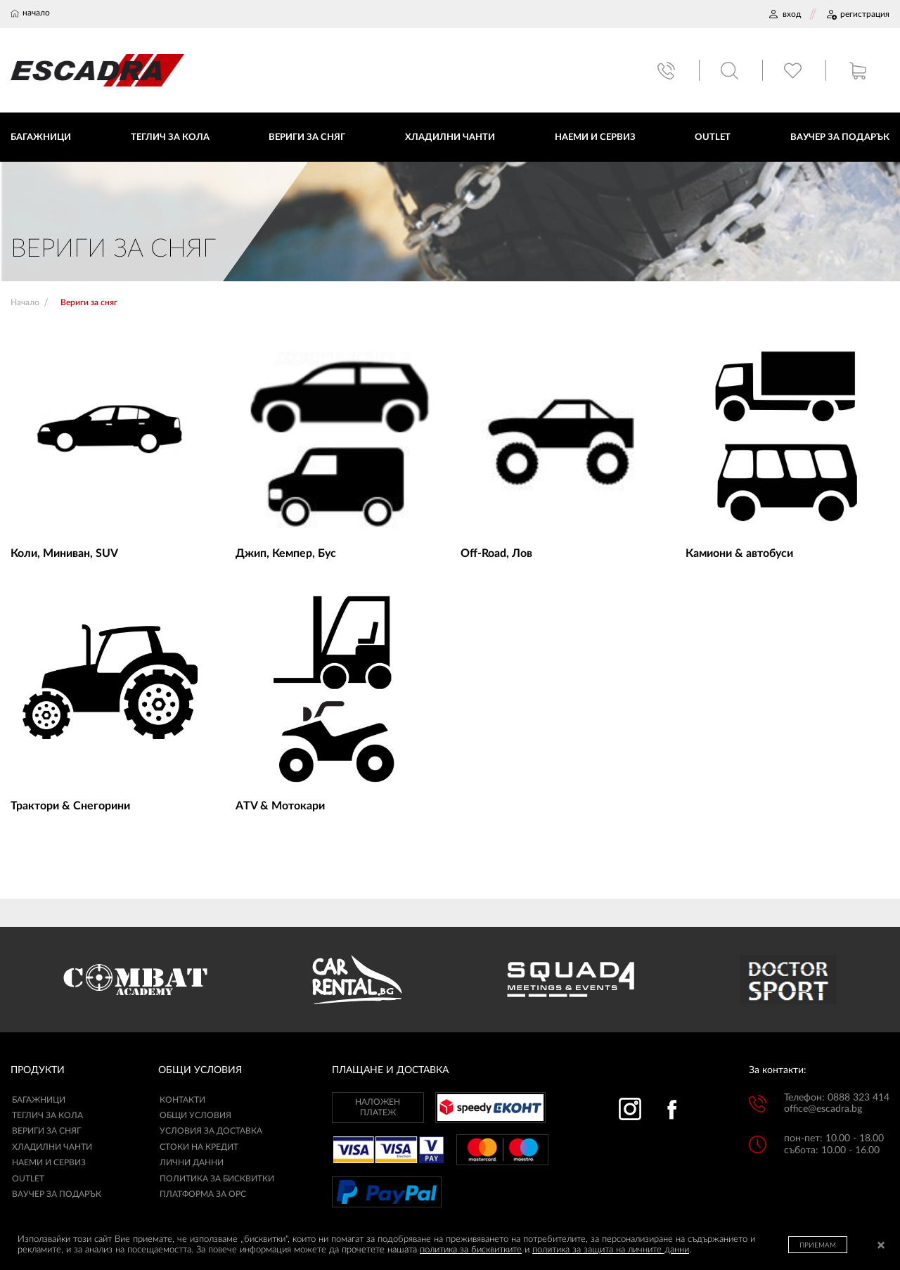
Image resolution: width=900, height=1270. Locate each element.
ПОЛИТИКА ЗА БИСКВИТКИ (217, 1178)
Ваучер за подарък (56, 1194)
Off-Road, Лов (496, 553)
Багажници (38, 1100)
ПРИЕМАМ (817, 1245)
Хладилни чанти (52, 1147)
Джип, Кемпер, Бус (286, 553)
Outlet (28, 1178)
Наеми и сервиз (49, 1162)
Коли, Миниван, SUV (64, 553)
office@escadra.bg (823, 1109)
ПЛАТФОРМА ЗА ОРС (203, 1194)
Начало (25, 302)
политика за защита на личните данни (610, 1250)
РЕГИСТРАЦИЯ (857, 14)
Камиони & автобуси (739, 553)
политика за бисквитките (471, 1250)
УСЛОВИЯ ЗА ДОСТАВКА (211, 1131)
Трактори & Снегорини (70, 806)
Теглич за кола (47, 1115)
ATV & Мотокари (280, 806)
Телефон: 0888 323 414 (836, 1098)
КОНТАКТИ (182, 1100)
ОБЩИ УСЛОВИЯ (195, 1115)
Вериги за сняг (46, 1131)
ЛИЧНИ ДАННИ (192, 1162)
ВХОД (784, 14)
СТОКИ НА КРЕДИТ (199, 1147)
